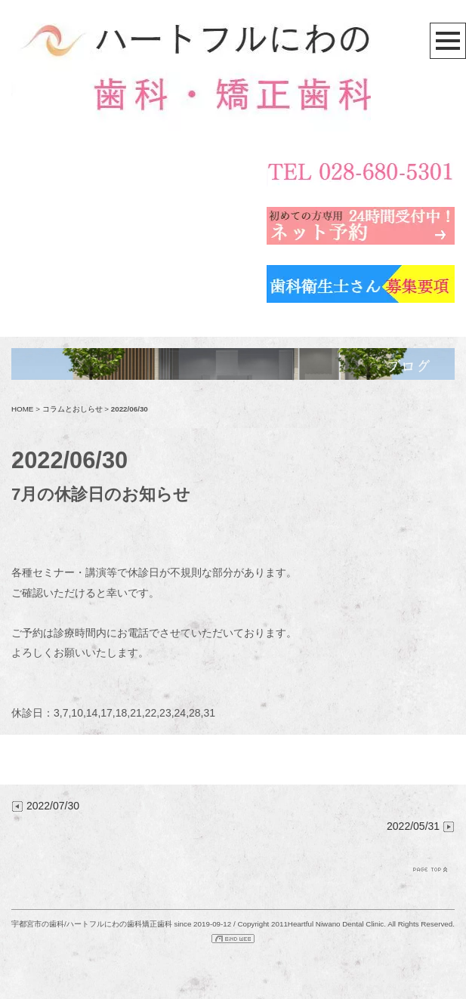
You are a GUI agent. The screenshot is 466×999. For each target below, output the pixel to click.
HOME (22, 409)
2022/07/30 (45, 806)
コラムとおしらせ (72, 409)
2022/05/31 (421, 826)
